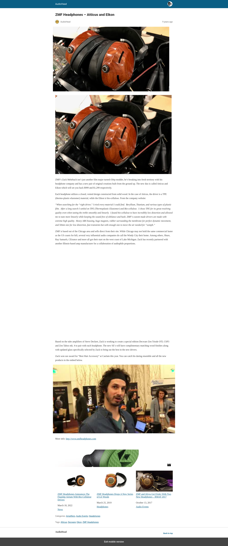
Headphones (102, 506)
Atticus (64, 522)
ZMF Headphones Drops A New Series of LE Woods (115, 484)
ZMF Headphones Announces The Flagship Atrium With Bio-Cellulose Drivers (76, 486)
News (60, 509)
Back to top (168, 533)
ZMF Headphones (91, 522)
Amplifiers (70, 516)
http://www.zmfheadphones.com (81, 438)
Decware (72, 522)
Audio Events (142, 506)
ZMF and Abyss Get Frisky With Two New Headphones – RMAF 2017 (154, 484)
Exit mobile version (114, 541)
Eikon (79, 522)
